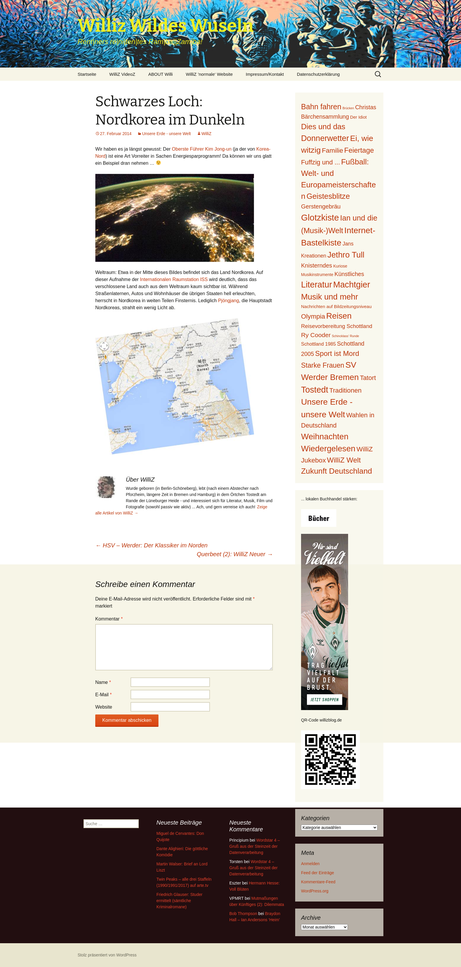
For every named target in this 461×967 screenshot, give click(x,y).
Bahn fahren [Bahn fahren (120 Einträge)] (321, 106)
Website (103, 706)
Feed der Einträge (317, 872)
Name (103, 682)
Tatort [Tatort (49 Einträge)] (368, 377)
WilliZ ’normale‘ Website (209, 74)
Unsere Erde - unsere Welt (166, 133)
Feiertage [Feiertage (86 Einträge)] (359, 150)
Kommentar (109, 618)
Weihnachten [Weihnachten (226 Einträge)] (324, 436)
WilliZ (206, 133)
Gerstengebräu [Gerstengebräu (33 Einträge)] (321, 206)
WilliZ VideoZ (122, 74)
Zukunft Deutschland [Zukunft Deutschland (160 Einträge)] (336, 471)
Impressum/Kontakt (265, 74)
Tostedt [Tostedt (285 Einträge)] (314, 389)
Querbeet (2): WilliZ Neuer (235, 554)
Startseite (87, 74)
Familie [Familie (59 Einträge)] (332, 150)
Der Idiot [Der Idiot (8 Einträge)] (358, 117)
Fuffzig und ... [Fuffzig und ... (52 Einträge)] (320, 162)
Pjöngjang (228, 300)
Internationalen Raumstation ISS (174, 279)
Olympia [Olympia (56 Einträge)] (313, 316)
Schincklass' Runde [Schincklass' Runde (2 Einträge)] (345, 336)
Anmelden (310, 863)
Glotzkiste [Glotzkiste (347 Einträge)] (320, 217)
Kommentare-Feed (318, 881)
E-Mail (103, 694)
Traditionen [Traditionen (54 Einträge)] (345, 390)
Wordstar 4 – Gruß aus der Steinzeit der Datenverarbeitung (254, 846)
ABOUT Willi (160, 74)
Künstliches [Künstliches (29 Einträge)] (349, 274)
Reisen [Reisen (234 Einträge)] (339, 315)
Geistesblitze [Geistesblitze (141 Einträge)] (328, 196)
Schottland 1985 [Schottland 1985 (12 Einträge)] (318, 344)
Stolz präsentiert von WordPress (107, 955)
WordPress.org (314, 891)
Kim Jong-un (218, 149)
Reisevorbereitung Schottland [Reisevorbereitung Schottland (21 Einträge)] (336, 326)
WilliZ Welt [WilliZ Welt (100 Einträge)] (344, 460)
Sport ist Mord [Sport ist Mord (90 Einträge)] (337, 353)
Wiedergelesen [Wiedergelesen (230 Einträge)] (328, 448)
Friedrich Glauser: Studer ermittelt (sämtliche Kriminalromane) (179, 900)
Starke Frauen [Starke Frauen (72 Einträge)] (322, 365)
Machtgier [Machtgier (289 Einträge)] (351, 284)
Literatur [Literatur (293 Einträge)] (316, 284)
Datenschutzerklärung (318, 74)
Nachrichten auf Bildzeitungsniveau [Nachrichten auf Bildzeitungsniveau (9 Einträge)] (336, 306)
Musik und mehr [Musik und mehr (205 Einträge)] (329, 296)
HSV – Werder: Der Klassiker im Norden (151, 545)
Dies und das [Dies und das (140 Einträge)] (323, 126)
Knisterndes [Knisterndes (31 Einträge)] (316, 265)
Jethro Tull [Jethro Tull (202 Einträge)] (346, 254)
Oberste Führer (188, 149)
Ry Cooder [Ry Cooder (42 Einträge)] (316, 335)
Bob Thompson (243, 913)
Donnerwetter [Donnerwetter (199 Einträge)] (325, 138)
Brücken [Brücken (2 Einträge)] (348, 108)
